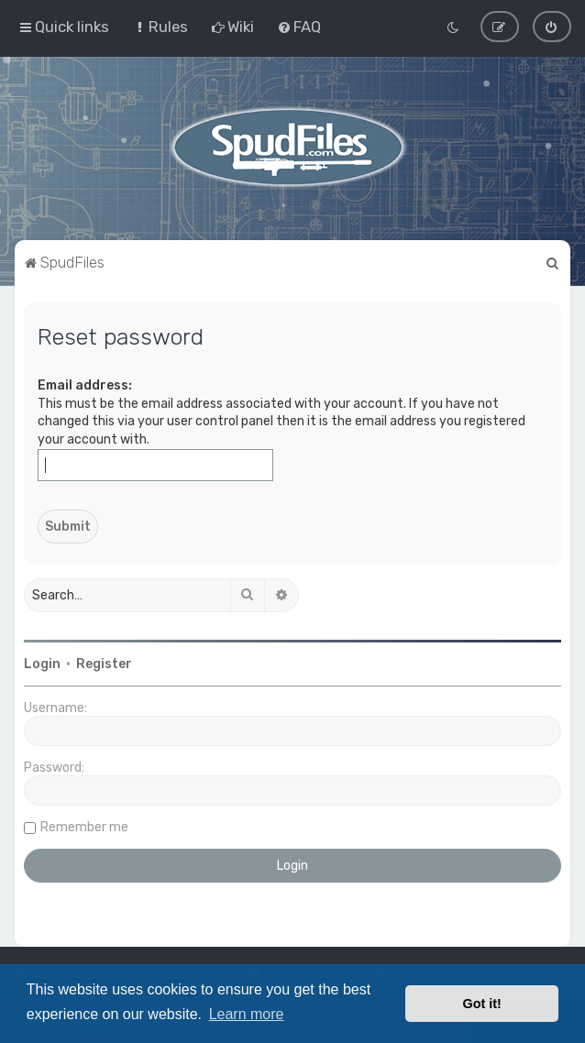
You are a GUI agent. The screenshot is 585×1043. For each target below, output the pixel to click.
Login (42, 663)
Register (104, 663)
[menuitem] (160, 26)
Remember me (84, 826)
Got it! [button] (482, 1003)
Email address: (85, 384)
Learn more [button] (246, 1014)
